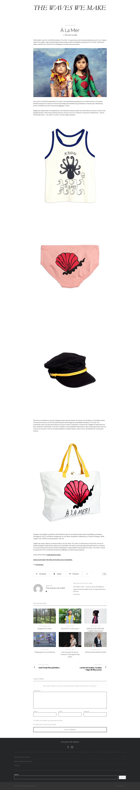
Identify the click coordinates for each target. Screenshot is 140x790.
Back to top (120, 786)
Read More (76, 594)
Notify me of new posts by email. (45, 724)
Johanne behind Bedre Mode (95, 652)
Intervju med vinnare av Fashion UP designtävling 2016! (70, 654)
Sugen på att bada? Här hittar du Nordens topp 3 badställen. (53, 560)
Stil (74, 25)
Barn (66, 25)
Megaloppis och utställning (45, 652)
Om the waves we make (22, 757)
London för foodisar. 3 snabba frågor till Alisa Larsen (88, 667)
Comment (37, 691)
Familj (71, 25)
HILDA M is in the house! (70, 628)
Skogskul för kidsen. (45, 628)
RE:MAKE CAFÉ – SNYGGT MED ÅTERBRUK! (88, 587)
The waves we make (71, 35)
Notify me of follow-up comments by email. (49, 720)
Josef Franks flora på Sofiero (51, 666)
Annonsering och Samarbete (23, 761)
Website (86, 711)
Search (16, 774)
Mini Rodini (39, 564)
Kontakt (17, 765)
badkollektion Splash (54, 555)
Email (61, 711)
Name (35, 711)
